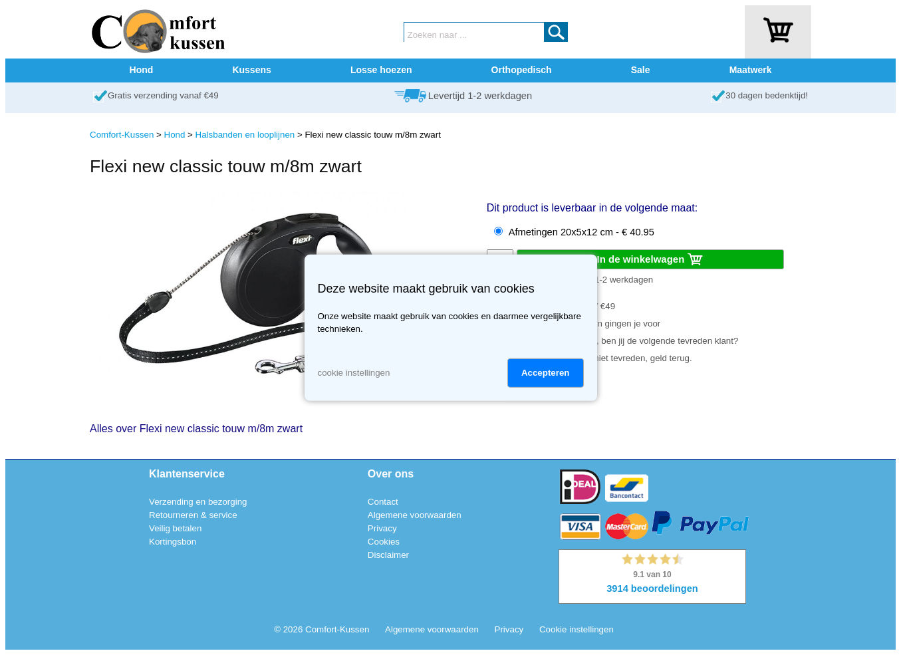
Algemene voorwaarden (414, 515)
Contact (383, 502)
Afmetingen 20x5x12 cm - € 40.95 (581, 232)
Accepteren (545, 373)
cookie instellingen (354, 373)
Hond (142, 70)
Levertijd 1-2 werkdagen (480, 95)
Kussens (251, 70)
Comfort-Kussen (122, 135)
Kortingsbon (172, 542)
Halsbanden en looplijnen (245, 135)
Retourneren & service (193, 515)
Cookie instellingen (576, 629)
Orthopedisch (521, 70)
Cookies (384, 542)
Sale (640, 70)
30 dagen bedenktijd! (766, 95)
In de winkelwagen (650, 260)
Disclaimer (388, 555)
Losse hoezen (381, 70)
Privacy (382, 528)
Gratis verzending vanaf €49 (163, 95)
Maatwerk (750, 70)
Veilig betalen (175, 528)
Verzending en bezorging (198, 502)
